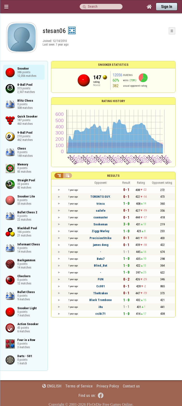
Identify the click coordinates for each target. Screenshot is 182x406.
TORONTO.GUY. (100, 196)
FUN (101, 279)
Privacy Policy (108, 386)
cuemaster (100, 217)
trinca (100, 203)
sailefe (100, 210)
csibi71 (100, 313)
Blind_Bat (100, 265)
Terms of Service (79, 386)
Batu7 (100, 259)
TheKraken (100, 293)
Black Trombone (100, 300)
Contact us (131, 386)
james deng (100, 245)
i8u (100, 307)
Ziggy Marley (100, 231)
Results (113, 175)
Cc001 (100, 286)
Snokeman (100, 224)
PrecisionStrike (100, 238)
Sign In (166, 6)
